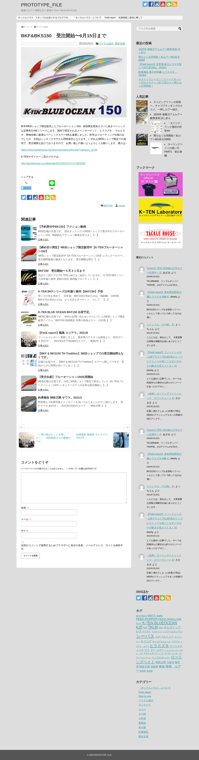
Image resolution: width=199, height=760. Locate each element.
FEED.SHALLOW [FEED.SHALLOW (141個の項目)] (169, 619)
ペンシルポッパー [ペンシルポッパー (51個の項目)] (171, 650)
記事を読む (43, 239)
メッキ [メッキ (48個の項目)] (161, 653)
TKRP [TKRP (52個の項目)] (160, 628)
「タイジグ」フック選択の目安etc (173, 127)
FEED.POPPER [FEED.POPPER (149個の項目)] (146, 619)
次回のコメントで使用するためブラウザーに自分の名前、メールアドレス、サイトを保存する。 (72, 547)
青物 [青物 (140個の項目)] (162, 666)
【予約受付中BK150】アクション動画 (62, 226)
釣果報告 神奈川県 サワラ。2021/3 (60, 397)
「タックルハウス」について (87, 17)
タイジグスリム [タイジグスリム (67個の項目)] (159, 642)
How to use (145, 696)
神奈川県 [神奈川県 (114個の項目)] (144, 666)
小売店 (142, 718)
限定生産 (120, 43)
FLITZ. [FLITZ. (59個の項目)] (139, 623)
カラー (142, 709)
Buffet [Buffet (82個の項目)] (159, 616)
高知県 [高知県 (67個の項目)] (150, 671)
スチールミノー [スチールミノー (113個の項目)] (164, 636)
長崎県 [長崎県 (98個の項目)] (154, 666)
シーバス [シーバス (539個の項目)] (145, 636)
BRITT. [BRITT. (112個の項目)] (152, 615)
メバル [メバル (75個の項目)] (167, 653)
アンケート (145, 705)
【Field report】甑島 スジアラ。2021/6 (63, 332)
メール (26, 519)
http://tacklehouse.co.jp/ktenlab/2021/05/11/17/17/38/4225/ (53, 163)
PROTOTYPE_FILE (41, 4)
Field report (110, 17)
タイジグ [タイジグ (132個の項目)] (146, 641)
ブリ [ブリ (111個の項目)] (146, 650)
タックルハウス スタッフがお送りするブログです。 (44, 17)
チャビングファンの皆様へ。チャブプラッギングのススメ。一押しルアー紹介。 (166, 106)
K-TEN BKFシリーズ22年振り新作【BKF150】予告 (70, 291)
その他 (142, 714)
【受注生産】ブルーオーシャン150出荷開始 (65, 377)
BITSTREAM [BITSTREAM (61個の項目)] (141, 616)
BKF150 (108, 205)
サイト (24, 530)
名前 (25, 507)
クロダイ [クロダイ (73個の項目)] (146, 631)
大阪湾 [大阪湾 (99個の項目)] (170, 662)
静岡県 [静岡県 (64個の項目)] (143, 671)
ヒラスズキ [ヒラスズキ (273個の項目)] (159, 646)
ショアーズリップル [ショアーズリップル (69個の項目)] (172, 631)
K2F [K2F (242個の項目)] (139, 627)
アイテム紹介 (106, 43)
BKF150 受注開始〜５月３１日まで (61, 270)
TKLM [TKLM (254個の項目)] (153, 627)
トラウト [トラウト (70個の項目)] (175, 642)
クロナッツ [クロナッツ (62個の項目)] (157, 632)
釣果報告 (143, 732)
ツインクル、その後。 (159, 324)
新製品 (142, 723)
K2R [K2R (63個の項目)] (145, 628)
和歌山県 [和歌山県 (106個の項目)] (160, 662)
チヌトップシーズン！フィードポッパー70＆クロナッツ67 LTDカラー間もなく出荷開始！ (160, 82)
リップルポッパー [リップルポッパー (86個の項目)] (161, 657)
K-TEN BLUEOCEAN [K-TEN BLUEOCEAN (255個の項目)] (159, 623)
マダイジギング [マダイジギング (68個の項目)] (150, 653)
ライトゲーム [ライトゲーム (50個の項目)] (146, 658)
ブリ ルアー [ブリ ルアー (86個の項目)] (157, 650)
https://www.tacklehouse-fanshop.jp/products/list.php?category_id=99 (59, 150)
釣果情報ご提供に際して (131, 17)
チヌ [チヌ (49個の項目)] (169, 642)
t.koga (121, 205)
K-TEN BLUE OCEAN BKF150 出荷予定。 (65, 312)
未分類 (142, 727)
